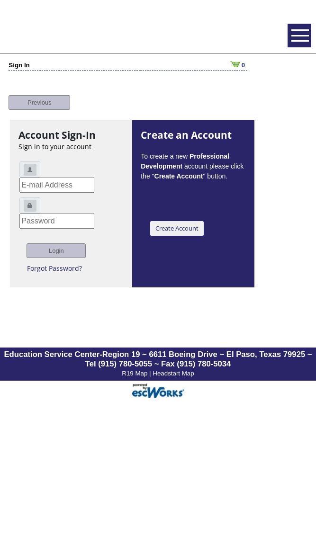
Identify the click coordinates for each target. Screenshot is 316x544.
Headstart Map (173, 368)
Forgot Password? (54, 263)
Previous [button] (39, 97)
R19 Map (135, 368)
